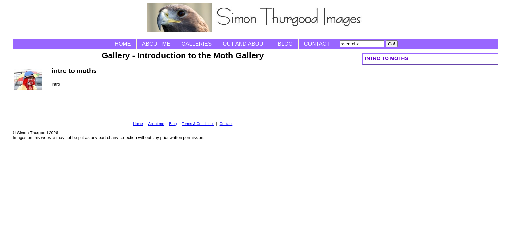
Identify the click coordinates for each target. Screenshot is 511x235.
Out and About (245, 44)
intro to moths (386, 58)
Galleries (197, 44)
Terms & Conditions (198, 124)
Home (123, 44)
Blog (285, 44)
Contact (317, 44)
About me (156, 44)
